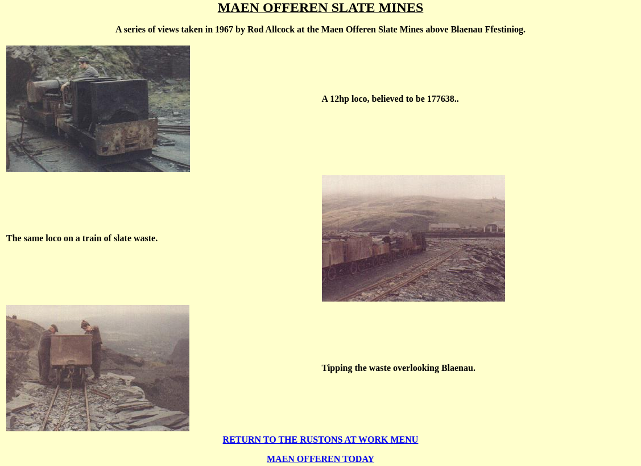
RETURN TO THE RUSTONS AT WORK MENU (321, 439)
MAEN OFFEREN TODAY (320, 459)
